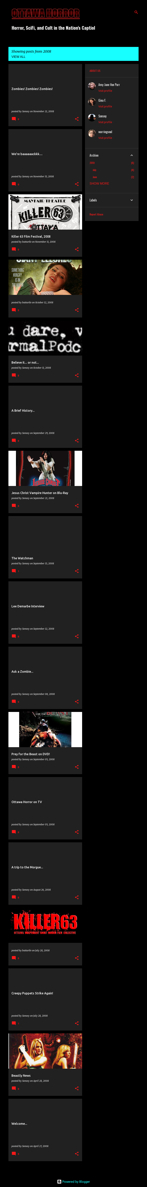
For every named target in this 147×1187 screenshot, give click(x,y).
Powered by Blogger (73, 1181)
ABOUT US (95, 71)
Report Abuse (96, 214)
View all (18, 56)
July (94, 170)
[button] (76, 119)
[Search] (136, 12)
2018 (92, 163)
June (95, 177)
